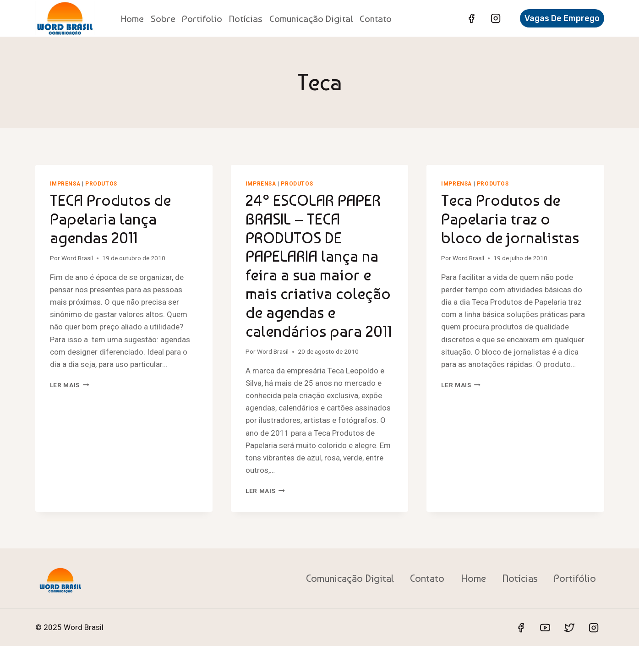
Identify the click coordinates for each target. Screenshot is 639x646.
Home (132, 18)
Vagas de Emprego (562, 18)
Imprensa (65, 184)
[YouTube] (545, 628)
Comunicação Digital (311, 18)
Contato (376, 18)
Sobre (163, 18)
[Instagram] (496, 18)
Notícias (245, 18)
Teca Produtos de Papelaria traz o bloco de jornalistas (510, 219)
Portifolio (202, 18)
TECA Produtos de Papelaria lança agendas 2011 (110, 219)
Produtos (101, 184)
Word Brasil (77, 258)
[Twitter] (569, 628)
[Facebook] (471, 18)
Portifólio (575, 578)
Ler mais (69, 385)
